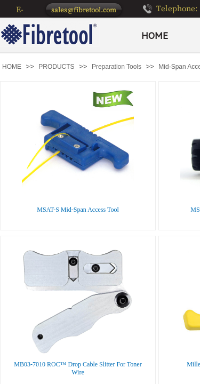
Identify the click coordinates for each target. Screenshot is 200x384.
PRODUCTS (56, 66)
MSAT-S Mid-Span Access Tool (78, 209)
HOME (154, 36)
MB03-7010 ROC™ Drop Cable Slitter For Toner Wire (77, 368)
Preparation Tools (116, 66)
